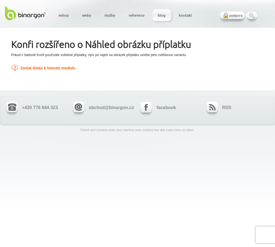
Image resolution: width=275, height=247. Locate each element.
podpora (235, 15)
